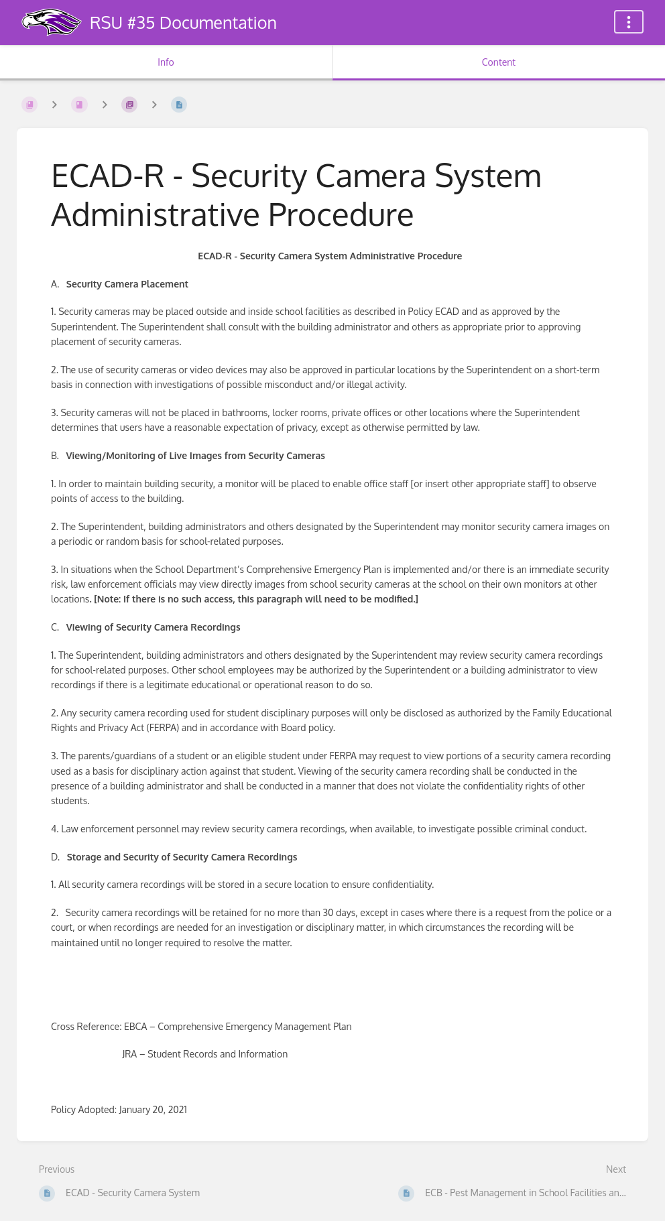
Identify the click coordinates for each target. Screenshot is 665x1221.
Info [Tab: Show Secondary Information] (166, 62)
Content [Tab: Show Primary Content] (499, 62)
